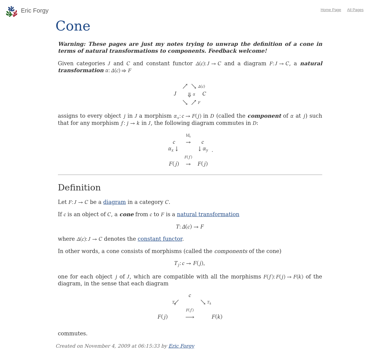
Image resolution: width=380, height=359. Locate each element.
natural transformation (208, 214)
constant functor (160, 239)
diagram (114, 202)
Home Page (331, 9)
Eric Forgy (181, 346)
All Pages (355, 9)
